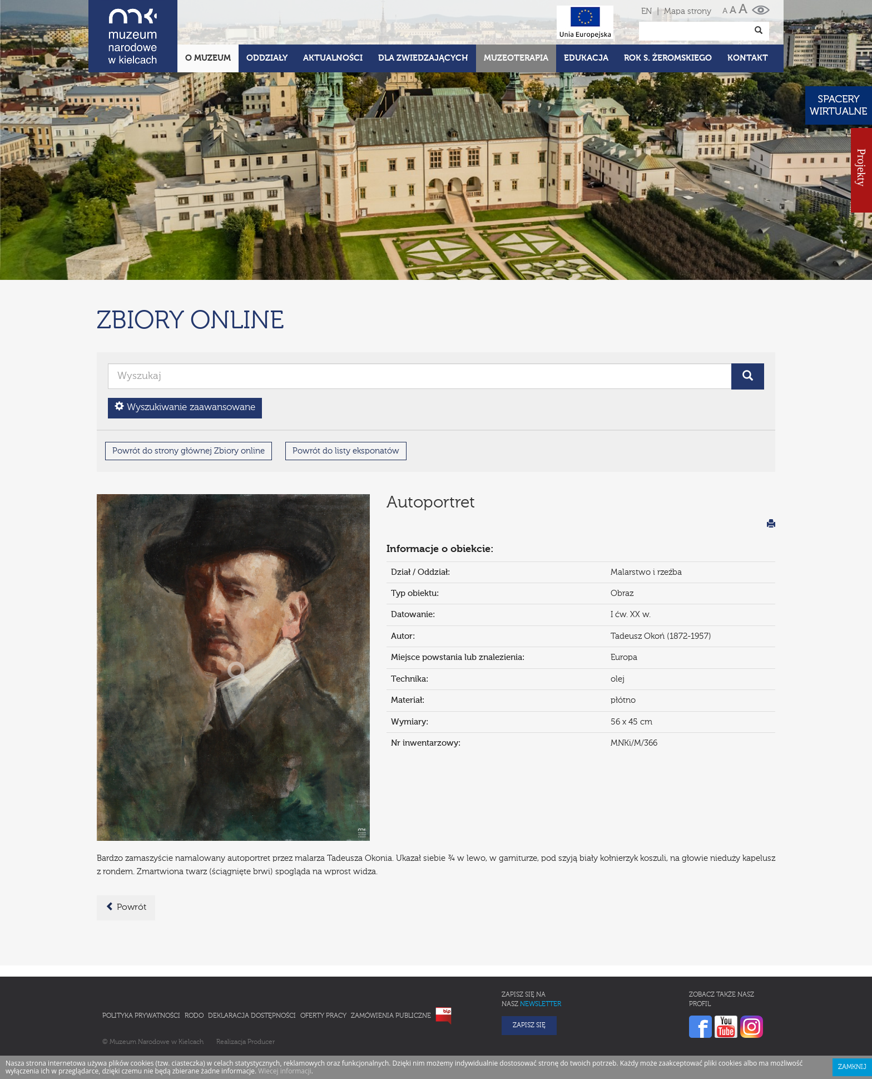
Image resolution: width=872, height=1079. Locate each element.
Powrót (126, 858)
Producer (261, 993)
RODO (194, 967)
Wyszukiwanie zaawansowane (185, 358)
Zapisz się (529, 976)
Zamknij (852, 1018)
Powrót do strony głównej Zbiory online (188, 402)
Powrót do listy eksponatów (346, 402)
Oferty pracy (323, 967)
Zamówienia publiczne (391, 967)
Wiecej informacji (284, 1022)
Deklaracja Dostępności (252, 967)
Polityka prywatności (141, 967)
